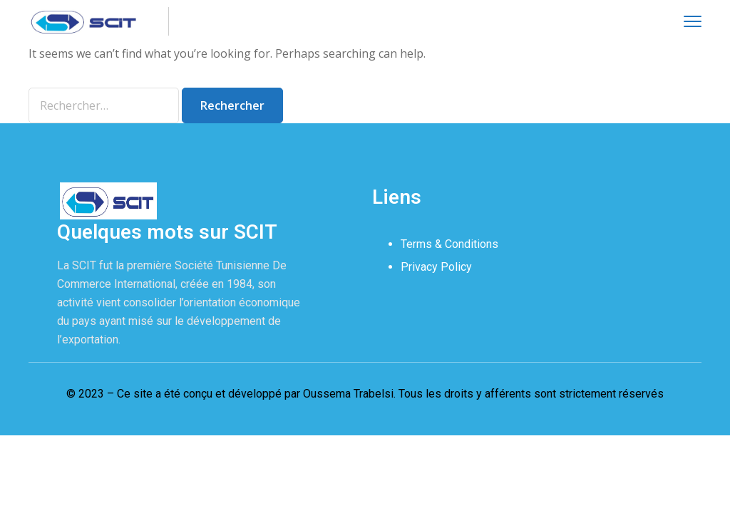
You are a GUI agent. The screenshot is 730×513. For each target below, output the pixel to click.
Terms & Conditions (449, 244)
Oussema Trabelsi (348, 393)
